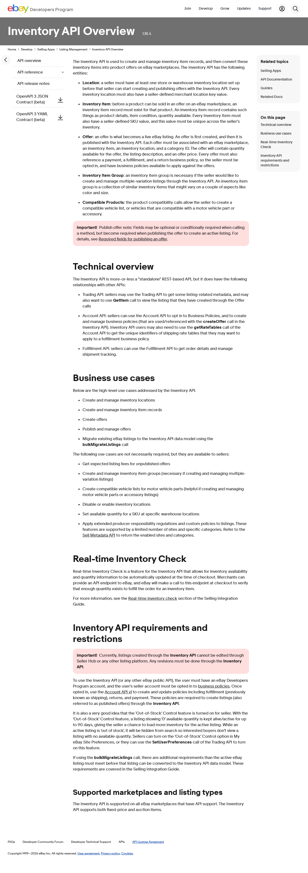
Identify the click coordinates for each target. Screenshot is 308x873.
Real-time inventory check (152, 598)
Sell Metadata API (99, 535)
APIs (122, 842)
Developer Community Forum (43, 842)
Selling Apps (46, 49)
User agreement (88, 853)
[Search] (295, 9)
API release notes (33, 83)
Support (264, 8)
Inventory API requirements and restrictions (275, 160)
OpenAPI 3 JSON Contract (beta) (40, 99)
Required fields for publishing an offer (133, 239)
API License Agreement (148, 842)
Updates (244, 8)
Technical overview (276, 125)
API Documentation (276, 79)
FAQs (11, 842)
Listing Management (73, 49)
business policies (214, 686)
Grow (224, 8)
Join (187, 8)
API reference (30, 72)
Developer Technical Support (91, 842)
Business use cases (276, 133)
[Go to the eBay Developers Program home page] (40, 8)
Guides (266, 88)
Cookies (127, 853)
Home (12, 49)
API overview (29, 60)
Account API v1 (118, 692)
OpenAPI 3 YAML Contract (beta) (40, 116)
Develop (206, 8)
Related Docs (271, 97)
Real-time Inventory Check (276, 144)
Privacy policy (110, 853)
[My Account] (282, 9)
